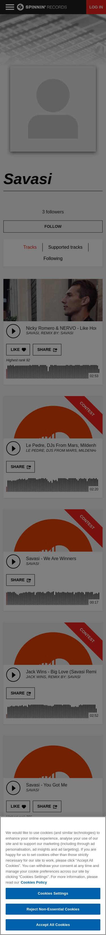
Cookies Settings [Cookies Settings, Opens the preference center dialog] (53, 894)
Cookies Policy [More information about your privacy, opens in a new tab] (34, 882)
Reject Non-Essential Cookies (53, 909)
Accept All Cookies (53, 925)
